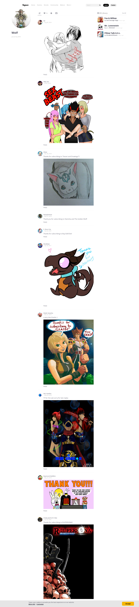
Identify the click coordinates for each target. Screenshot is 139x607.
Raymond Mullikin (49, 476)
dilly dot (46, 82)
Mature (62, 5)
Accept (128, 604)
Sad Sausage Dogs (112, 20)
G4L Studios (47, 393)
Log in (106, 5)
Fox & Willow (110, 18)
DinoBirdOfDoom (111, 35)
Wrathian (46, 244)
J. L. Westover (110, 28)
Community (54, 5)
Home (33, 5)
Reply (45, 74)
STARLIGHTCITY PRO (50, 518)
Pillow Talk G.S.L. (112, 33)
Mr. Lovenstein (111, 25)
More (69, 5)
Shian (45, 152)
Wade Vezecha (48, 313)
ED (44, 21)
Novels (46, 5)
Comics (39, 5)
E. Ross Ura (47, 229)
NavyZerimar (47, 215)
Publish (113, 5)
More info (32, 604)
